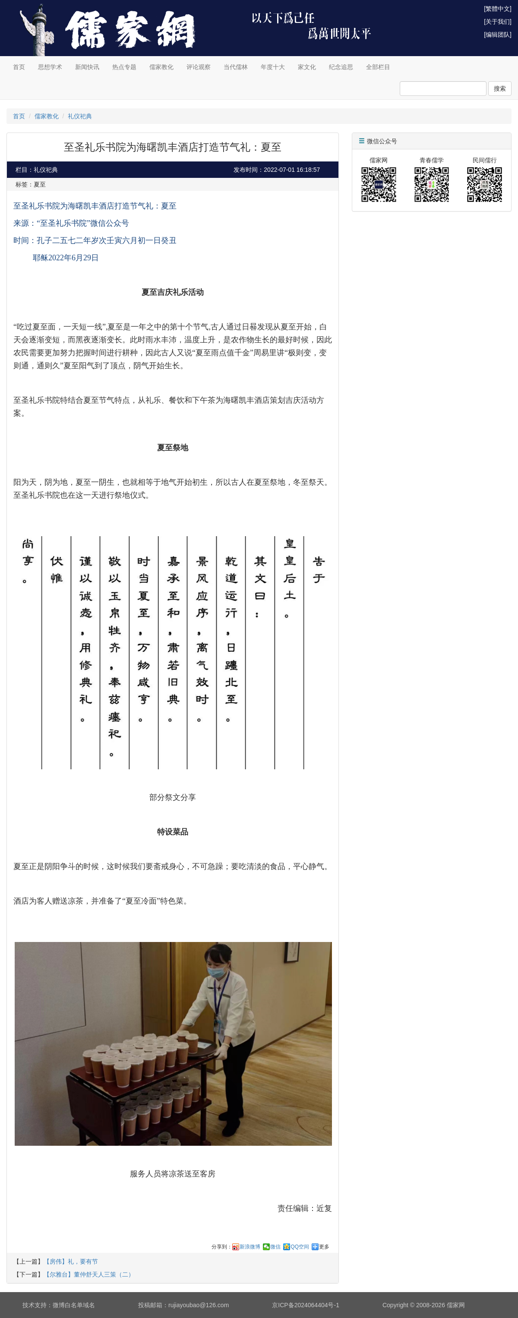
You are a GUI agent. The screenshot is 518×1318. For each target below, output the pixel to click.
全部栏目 (378, 66)
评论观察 (198, 66)
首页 (19, 66)
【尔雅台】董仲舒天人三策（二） (89, 1274)
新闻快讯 (87, 66)
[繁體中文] (498, 8)
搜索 (500, 88)
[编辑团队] (498, 34)
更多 (324, 1247)
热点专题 (124, 66)
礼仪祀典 (80, 116)
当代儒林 (236, 66)
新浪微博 (250, 1247)
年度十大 (273, 66)
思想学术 (50, 66)
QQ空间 (300, 1247)
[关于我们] (498, 21)
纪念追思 (341, 66)
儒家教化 (161, 66)
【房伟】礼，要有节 (71, 1261)
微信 (275, 1247)
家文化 (307, 66)
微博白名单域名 (74, 1305)
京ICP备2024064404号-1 (305, 1305)
